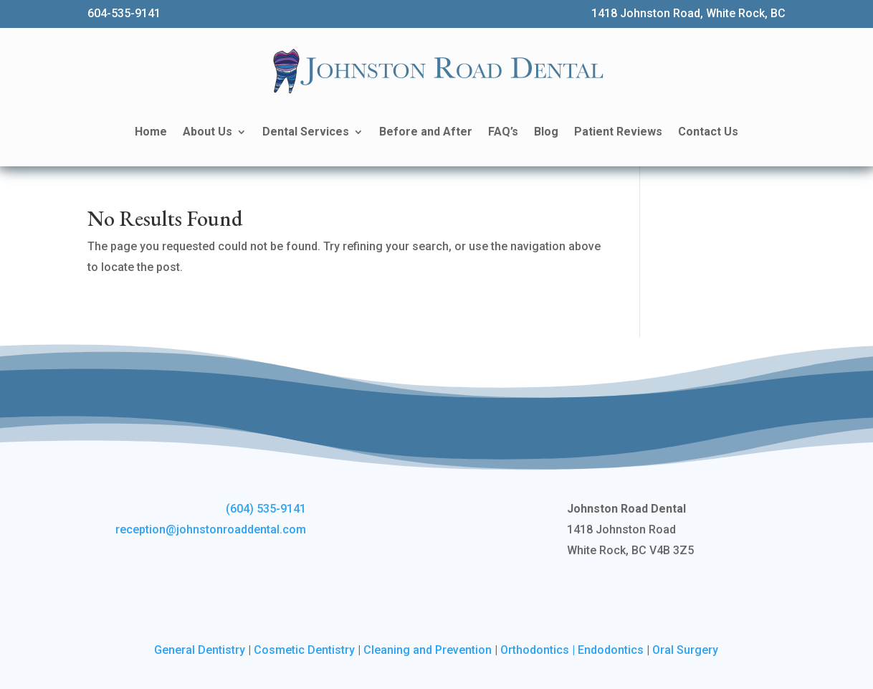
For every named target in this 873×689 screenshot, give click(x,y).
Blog (546, 131)
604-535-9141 (124, 13)
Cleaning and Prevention (427, 650)
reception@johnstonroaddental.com (210, 529)
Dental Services (305, 131)
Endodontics (611, 650)
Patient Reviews (618, 131)
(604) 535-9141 (266, 508)
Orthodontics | (539, 650)
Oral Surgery (685, 650)
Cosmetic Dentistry (304, 650)
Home (151, 131)
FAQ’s (503, 131)
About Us (207, 131)
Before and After (425, 131)
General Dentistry (199, 650)
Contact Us (708, 131)
